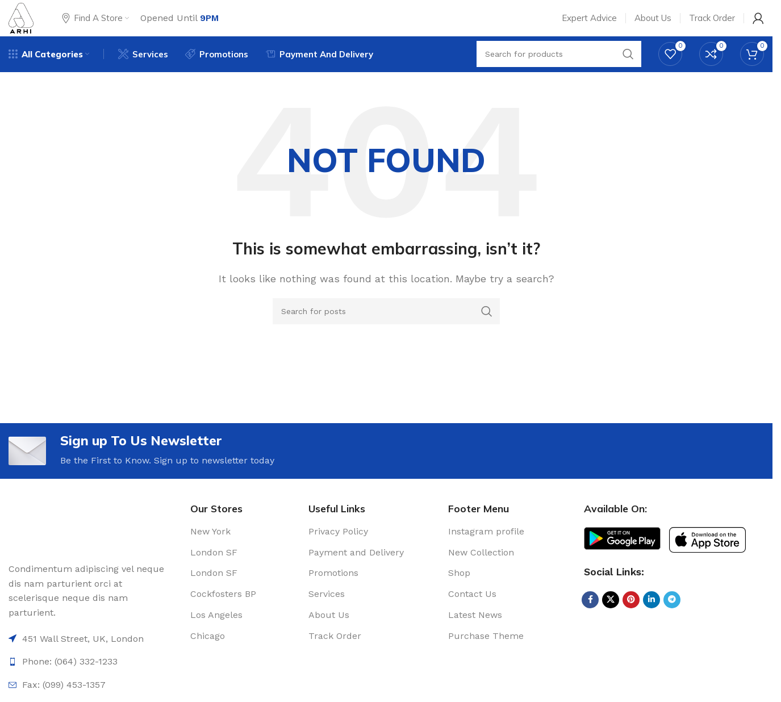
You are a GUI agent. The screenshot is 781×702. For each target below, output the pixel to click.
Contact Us (472, 618)
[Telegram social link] (671, 623)
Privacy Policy (338, 555)
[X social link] (610, 623)
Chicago (207, 659)
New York (210, 555)
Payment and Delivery (356, 576)
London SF (213, 576)
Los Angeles (216, 638)
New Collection (481, 576)
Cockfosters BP (223, 618)
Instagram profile (486, 555)
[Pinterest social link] (631, 623)
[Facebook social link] (590, 623)
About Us (328, 638)
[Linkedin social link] (651, 623)
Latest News (475, 638)
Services (326, 618)
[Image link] (28, 549)
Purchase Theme (486, 659)
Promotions (333, 597)
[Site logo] (27, 24)
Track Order (334, 659)
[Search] (386, 330)
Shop (459, 597)
